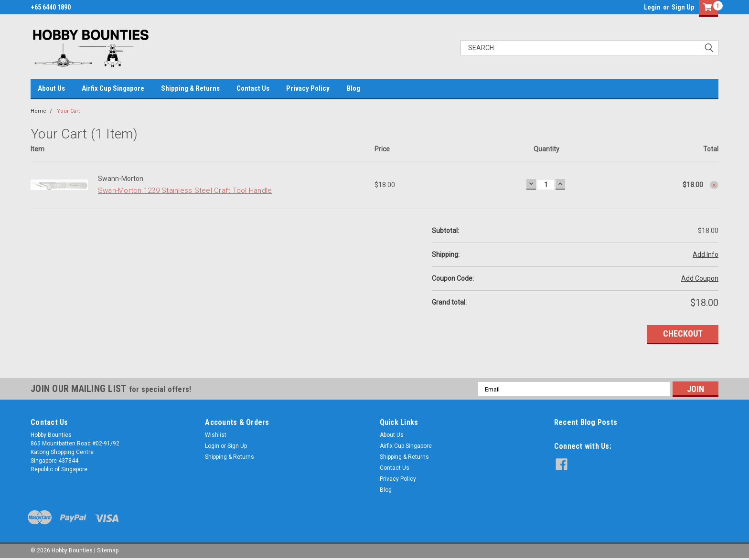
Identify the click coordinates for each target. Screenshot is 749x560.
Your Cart (68, 111)
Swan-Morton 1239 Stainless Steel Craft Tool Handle (185, 190)
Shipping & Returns (190, 88)
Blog (353, 88)
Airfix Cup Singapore (113, 88)
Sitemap (107, 550)
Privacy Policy (308, 88)
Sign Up (683, 7)
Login (652, 7)
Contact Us (252, 88)
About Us (51, 88)
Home (38, 111)
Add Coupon (699, 278)
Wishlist (215, 435)
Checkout (683, 333)
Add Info (705, 254)
